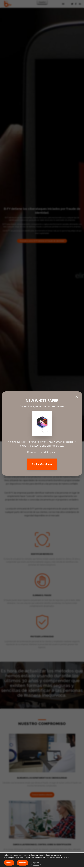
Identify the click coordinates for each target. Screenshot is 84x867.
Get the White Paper (42, 464)
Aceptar (9, 863)
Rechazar (22, 863)
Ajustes (36, 863)
